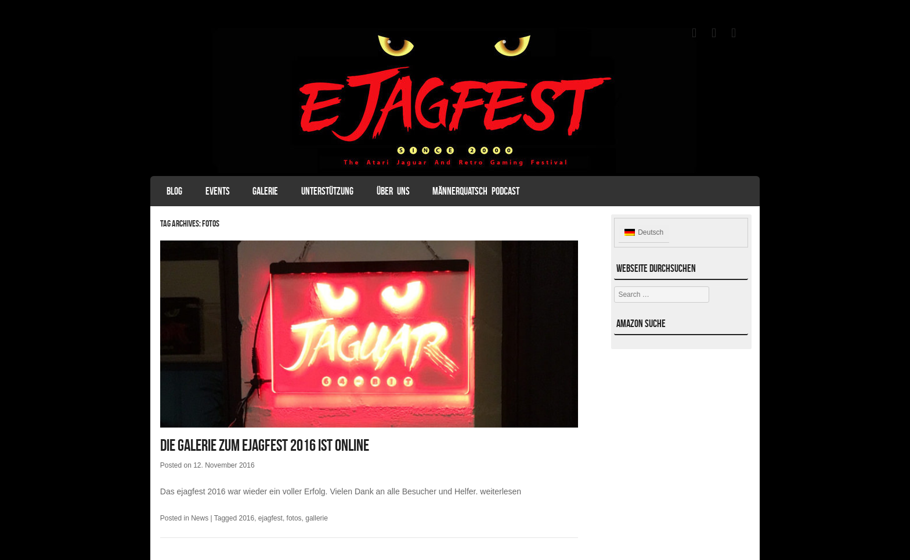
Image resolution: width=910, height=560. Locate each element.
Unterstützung (327, 191)
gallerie (316, 518)
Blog (174, 191)
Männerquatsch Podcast (475, 191)
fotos (294, 518)
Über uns (393, 191)
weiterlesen (500, 491)
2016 (246, 518)
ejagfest (270, 518)
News (199, 518)
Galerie (265, 191)
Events (217, 191)
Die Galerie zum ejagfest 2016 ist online (264, 445)
